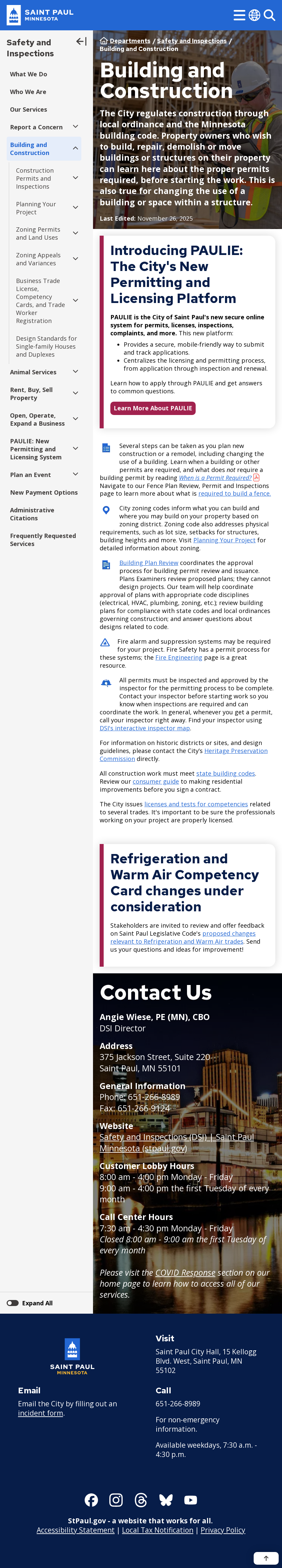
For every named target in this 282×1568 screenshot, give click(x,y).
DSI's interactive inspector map (145, 728)
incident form (40, 1413)
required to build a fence (234, 494)
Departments (130, 41)
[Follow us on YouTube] (190, 1500)
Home (104, 40)
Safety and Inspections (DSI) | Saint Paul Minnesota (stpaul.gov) (177, 1142)
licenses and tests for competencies (196, 804)
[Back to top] (266, 1558)
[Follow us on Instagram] (116, 1500)
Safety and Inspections (30, 48)
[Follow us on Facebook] (91, 1500)
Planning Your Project (224, 540)
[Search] (269, 15)
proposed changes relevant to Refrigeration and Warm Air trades (183, 937)
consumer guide (156, 781)
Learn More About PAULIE (153, 408)
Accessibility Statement (76, 1530)
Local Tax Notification (157, 1530)
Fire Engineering (178, 657)
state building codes (225, 773)
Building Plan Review (148, 563)
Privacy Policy (223, 1530)
